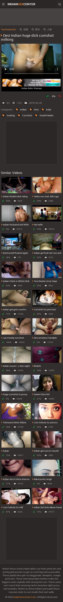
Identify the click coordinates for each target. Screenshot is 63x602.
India (45, 109)
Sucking (8, 115)
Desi (33, 109)
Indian (20, 109)
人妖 (47, 29)
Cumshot (24, 115)
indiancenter (21, 4)
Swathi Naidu (43, 115)
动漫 (23, 29)
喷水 (35, 29)
